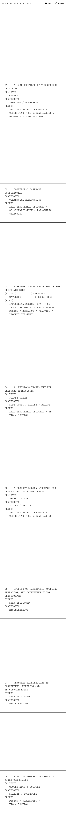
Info (61, 3)
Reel (50, 3)
